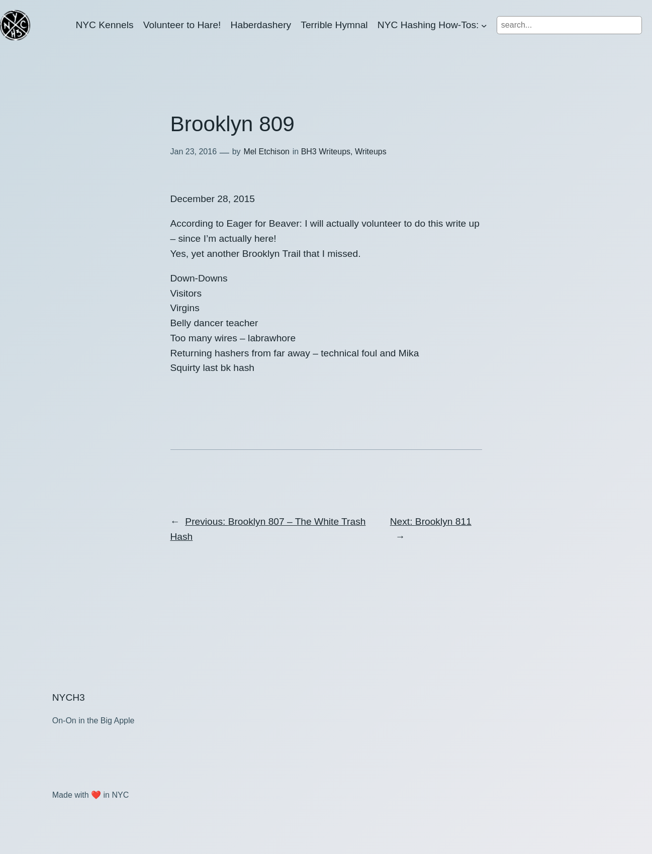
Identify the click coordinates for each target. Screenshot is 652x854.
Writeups (371, 151)
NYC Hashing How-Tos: (428, 25)
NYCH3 (68, 697)
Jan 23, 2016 (193, 151)
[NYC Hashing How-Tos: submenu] (484, 25)
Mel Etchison (266, 151)
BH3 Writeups (325, 151)
